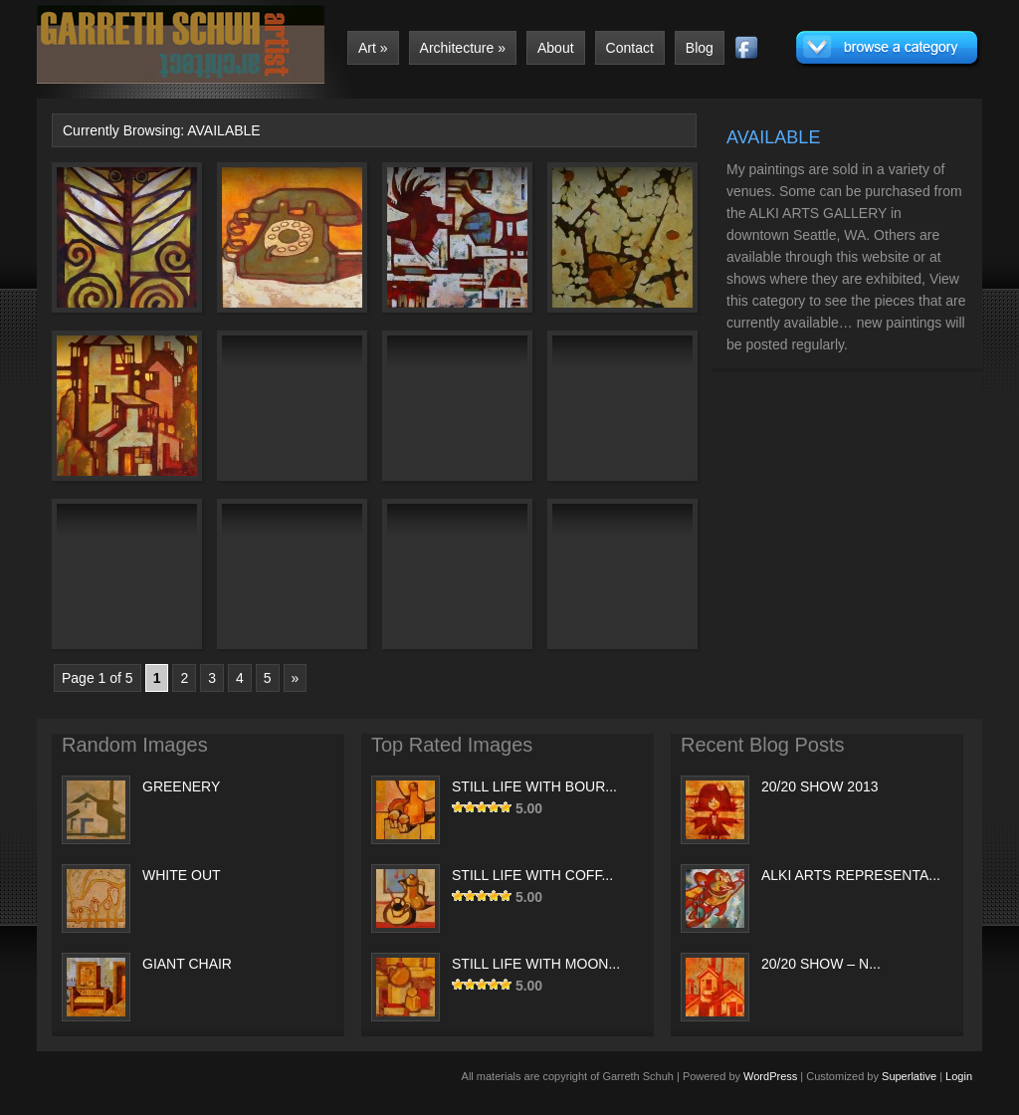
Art (373, 48)
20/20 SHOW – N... (821, 964)
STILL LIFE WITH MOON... (536, 964)
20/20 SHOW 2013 (820, 786)
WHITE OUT (181, 875)
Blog (699, 48)
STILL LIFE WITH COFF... (532, 875)
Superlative (909, 1076)
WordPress (770, 1076)
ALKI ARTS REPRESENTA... (850, 875)
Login (958, 1076)
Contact (630, 48)
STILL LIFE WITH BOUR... (534, 786)
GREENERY (181, 786)
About (555, 48)
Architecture (463, 48)
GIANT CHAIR (187, 964)
